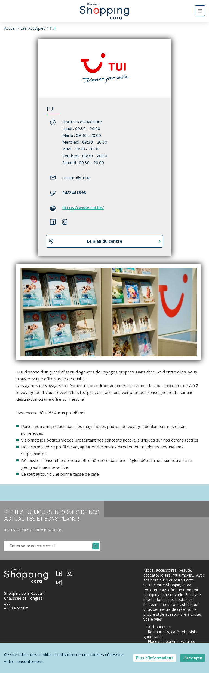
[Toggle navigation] (200, 10)
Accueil (10, 28)
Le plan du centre (104, 241)
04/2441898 (74, 192)
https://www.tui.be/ (83, 207)
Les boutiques (32, 28)
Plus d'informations (154, 658)
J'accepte (192, 658)
